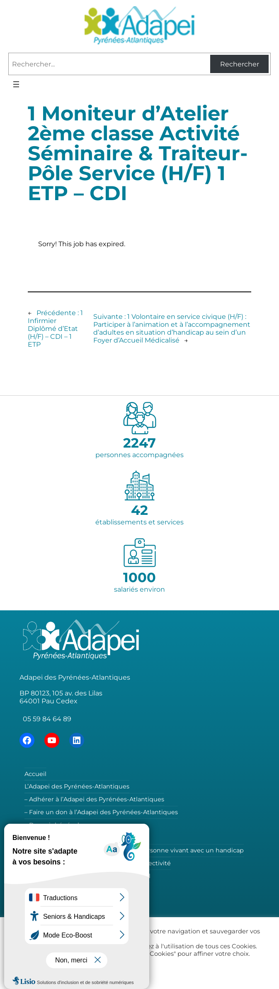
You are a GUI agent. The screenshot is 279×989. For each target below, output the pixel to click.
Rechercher (239, 64)
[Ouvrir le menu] (16, 84)
